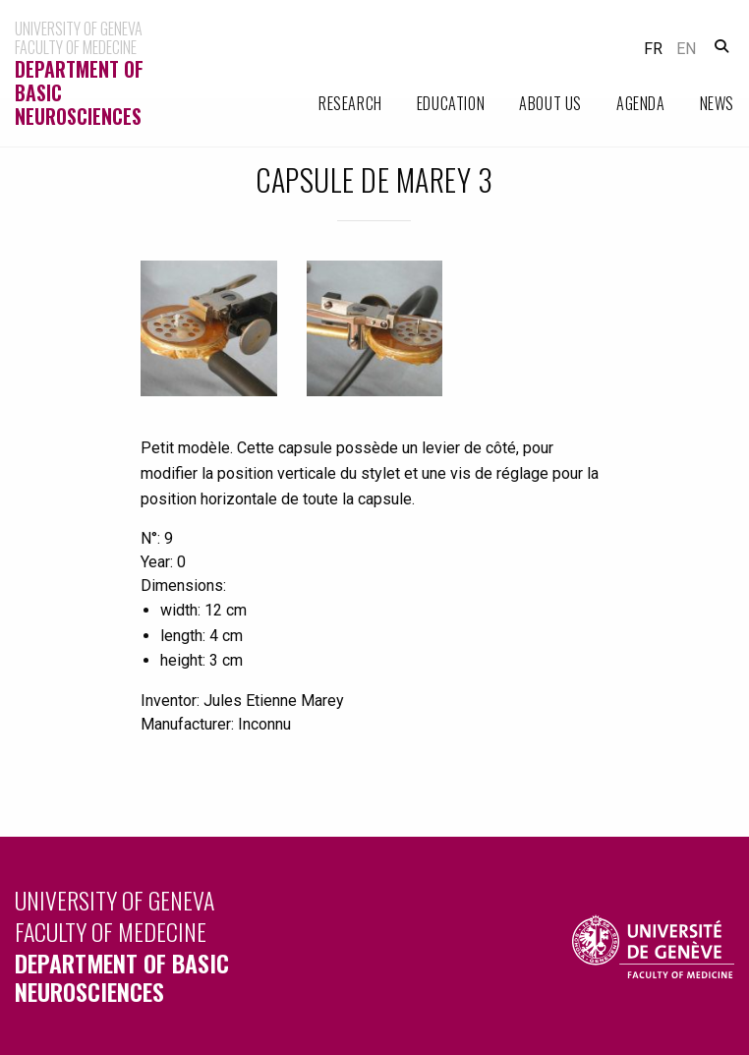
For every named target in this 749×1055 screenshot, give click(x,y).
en (686, 48)
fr (653, 48)
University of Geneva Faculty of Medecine (187, 944)
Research (350, 103)
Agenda (640, 103)
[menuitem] (333, 103)
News (717, 103)
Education (451, 103)
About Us (550, 103)
